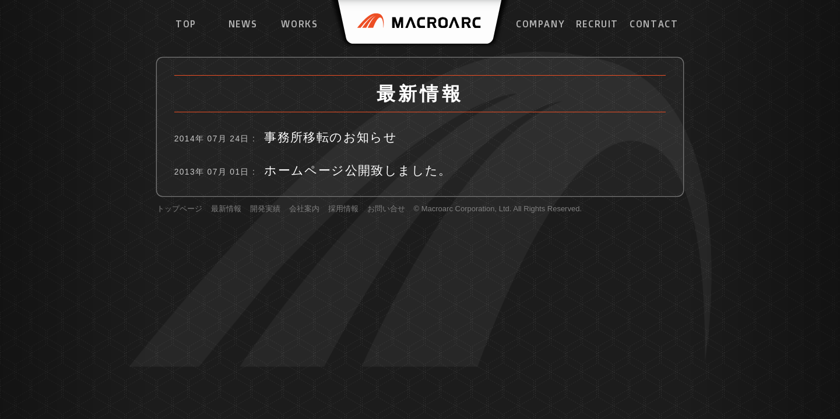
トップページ (179, 209)
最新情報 (226, 209)
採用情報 (343, 209)
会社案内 (304, 209)
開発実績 (265, 209)
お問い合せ (386, 209)
